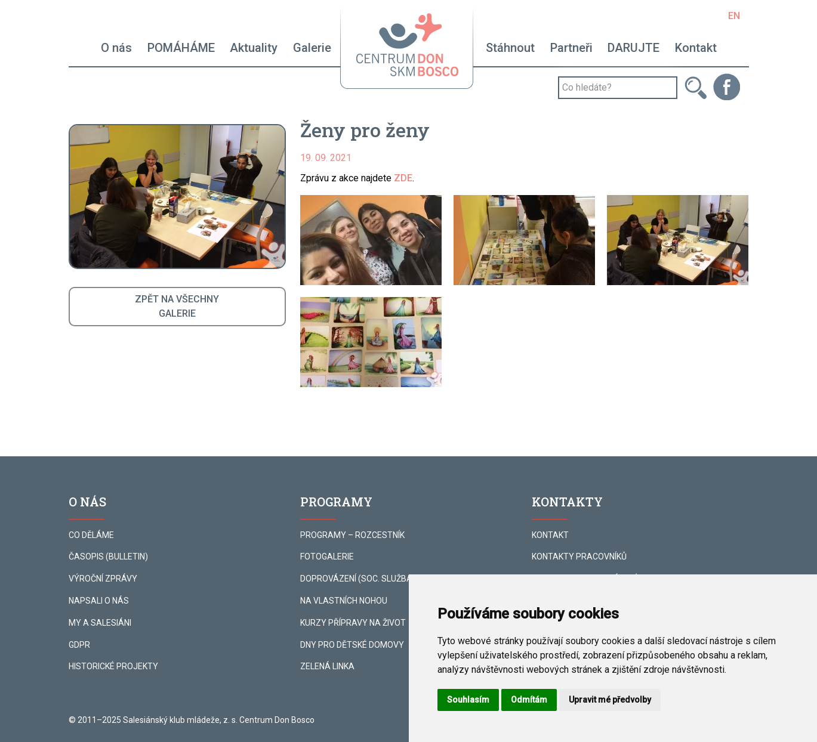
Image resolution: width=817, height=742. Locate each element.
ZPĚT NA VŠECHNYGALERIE (177, 306)
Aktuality (254, 48)
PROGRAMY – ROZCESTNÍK (352, 535)
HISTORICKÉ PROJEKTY (113, 666)
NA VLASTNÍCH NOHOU (343, 600)
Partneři (571, 48)
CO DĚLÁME (91, 535)
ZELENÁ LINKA (327, 666)
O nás (116, 48)
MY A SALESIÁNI (100, 622)
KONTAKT (550, 535)
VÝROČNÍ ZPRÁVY (103, 578)
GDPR (79, 645)
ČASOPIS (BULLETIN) (108, 556)
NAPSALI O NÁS (99, 600)
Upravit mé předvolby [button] (610, 699)
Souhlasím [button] (468, 699)
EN (734, 15)
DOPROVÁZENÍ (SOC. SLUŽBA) (357, 578)
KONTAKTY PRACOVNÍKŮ (579, 556)
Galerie (312, 48)
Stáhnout (510, 48)
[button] (371, 240)
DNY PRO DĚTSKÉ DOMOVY (352, 645)
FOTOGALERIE (327, 556)
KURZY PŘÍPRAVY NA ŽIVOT (353, 622)
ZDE (403, 178)
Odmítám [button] (529, 699)
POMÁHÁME (181, 48)
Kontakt (696, 48)
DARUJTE (633, 48)
